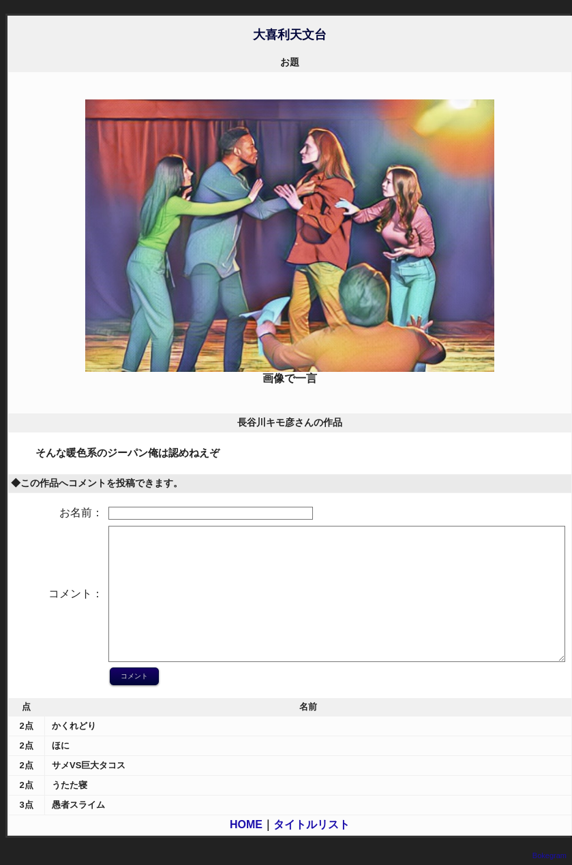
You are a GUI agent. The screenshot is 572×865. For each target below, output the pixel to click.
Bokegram (549, 855)
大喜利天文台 (290, 35)
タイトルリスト (311, 824)
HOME (246, 824)
